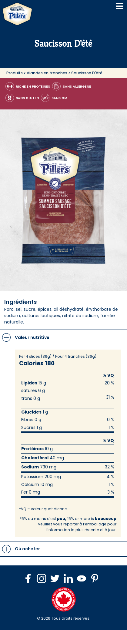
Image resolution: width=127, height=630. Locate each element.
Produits (14, 72)
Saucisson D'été (86, 72)
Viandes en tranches (47, 72)
